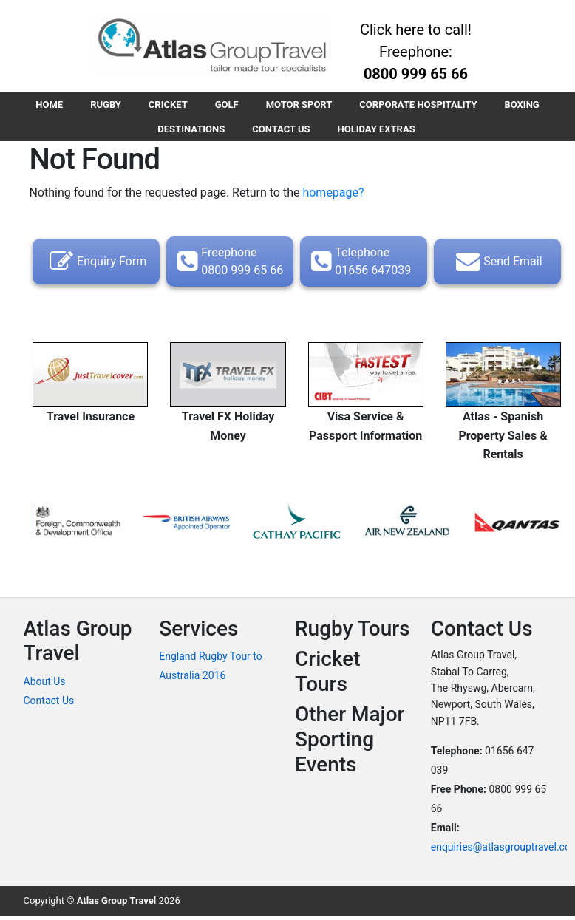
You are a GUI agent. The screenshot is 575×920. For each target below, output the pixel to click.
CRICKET (166, 105)
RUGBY (102, 105)
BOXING (527, 105)
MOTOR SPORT (301, 105)
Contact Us (49, 703)
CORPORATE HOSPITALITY (422, 105)
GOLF (227, 105)
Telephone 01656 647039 (359, 264)
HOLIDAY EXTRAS (378, 131)
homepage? (333, 195)
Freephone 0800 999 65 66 (228, 264)
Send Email (497, 264)
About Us (45, 684)
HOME (43, 105)
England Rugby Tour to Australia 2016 (210, 668)
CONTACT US (281, 131)
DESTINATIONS (189, 131)
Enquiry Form (96, 264)
